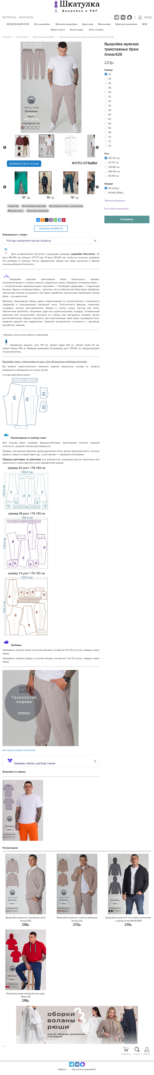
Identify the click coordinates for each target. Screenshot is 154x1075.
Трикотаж (13, 206)
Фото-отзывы (96, 29)
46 (109, 83)
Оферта (62, 1069)
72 (109, 141)
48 (109, 88)
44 (109, 79)
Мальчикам (104, 24)
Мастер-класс (15, 211)
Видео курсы (58, 29)
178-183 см (113, 167)
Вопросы (9, 17)
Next (97, 147)
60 (109, 114)
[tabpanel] (50, 146)
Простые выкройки (37, 211)
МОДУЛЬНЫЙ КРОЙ (18, 24)
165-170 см (114, 158)
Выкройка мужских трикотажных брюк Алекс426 (87, 37)
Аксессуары (76, 29)
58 (109, 110)
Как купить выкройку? (116, 208)
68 (109, 132)
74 (109, 146)
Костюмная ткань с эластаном (66, 206)
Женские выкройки (66, 24)
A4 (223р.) (113, 188)
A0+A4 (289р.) (116, 192)
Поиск (137, 1051)
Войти (146, 1051)
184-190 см (114, 171)
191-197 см (113, 176)
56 (109, 105)
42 (109, 74)
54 (109, 101)
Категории (22, 37)
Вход (145, 17)
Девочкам (87, 24)
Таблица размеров (114, 200)
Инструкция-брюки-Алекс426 (18, 750)
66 (109, 128)
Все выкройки (42, 24)
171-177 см (113, 162)
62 (109, 119)
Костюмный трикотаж (34, 206)
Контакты (26, 17)
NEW (144, 24)
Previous (4, 147)
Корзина (126, 1051)
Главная (6, 37)
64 (109, 123)
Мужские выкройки (126, 24)
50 (109, 92)
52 (109, 96)
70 (109, 137)
